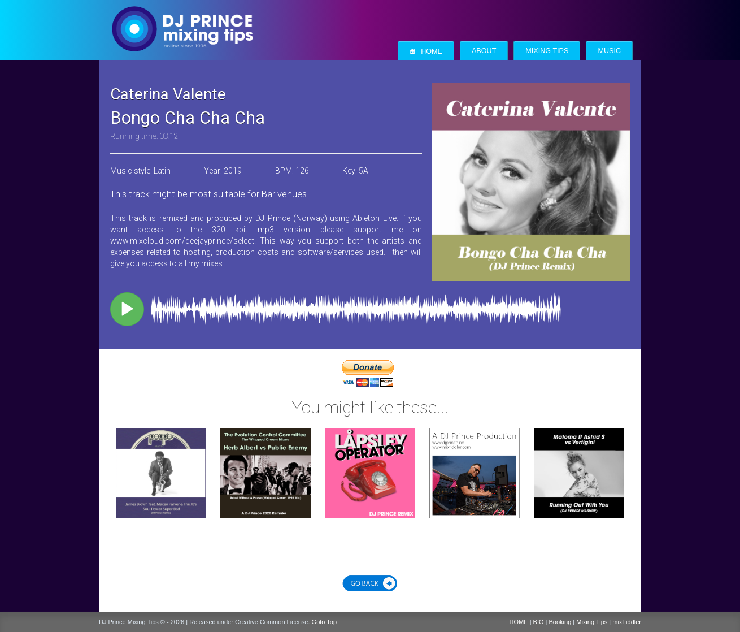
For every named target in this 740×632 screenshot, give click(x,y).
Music (609, 51)
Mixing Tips (546, 51)
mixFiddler (626, 621)
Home (426, 51)
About (484, 51)
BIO (538, 621)
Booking (560, 621)
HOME (519, 621)
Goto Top (324, 621)
